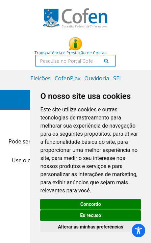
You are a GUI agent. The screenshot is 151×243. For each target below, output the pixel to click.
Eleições (40, 78)
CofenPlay (67, 78)
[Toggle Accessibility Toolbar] (138, 230)
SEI (117, 78)
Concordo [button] (90, 204)
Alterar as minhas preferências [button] (90, 227)
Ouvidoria (96, 78)
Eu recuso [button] (90, 215)
